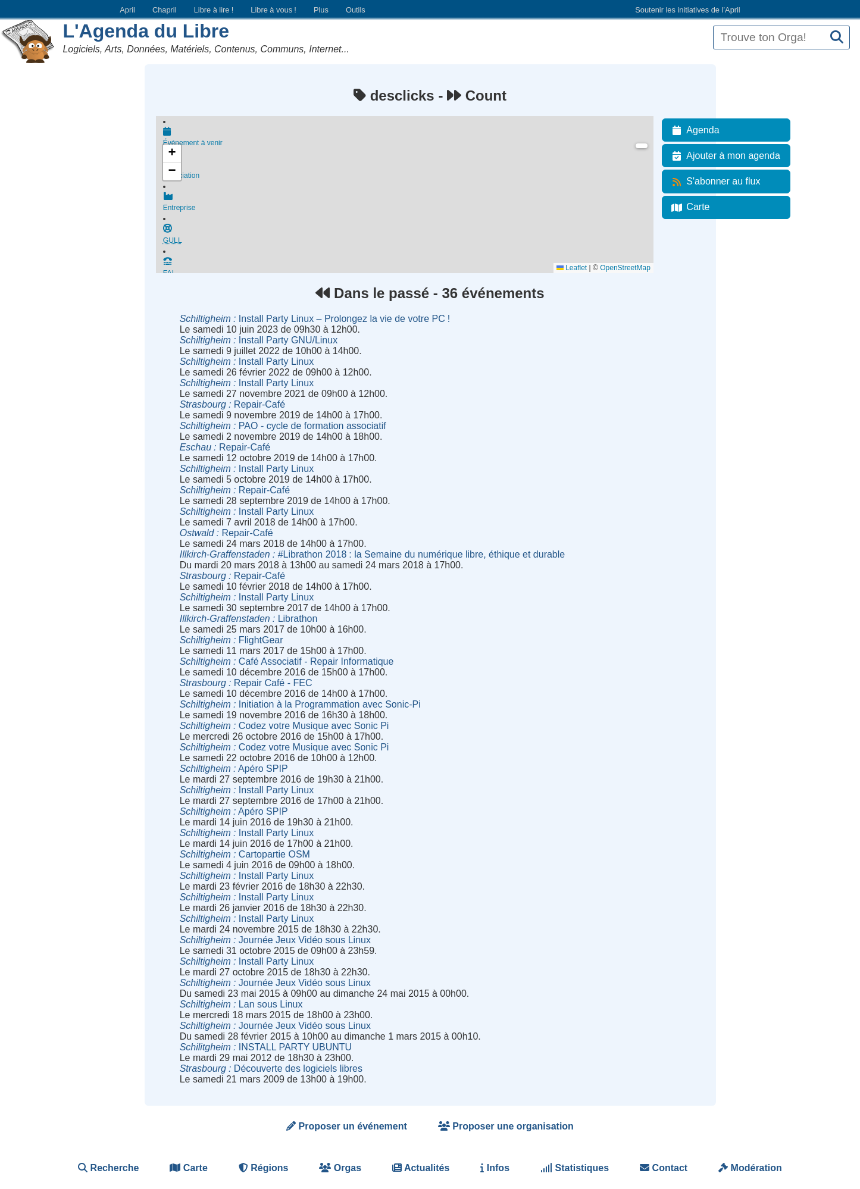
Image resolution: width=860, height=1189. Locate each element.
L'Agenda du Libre (145, 31)
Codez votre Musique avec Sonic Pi (284, 726)
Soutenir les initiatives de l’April (687, 9)
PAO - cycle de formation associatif (283, 426)
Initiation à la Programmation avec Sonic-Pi (300, 704)
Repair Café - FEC (246, 683)
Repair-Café (232, 404)
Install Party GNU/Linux (258, 340)
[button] (172, 153)
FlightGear (231, 640)
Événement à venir (408, 138)
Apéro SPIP (234, 769)
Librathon (249, 619)
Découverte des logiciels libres (271, 1068)
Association (408, 172)
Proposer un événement (346, 1126)
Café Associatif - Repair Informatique (287, 661)
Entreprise (408, 207)
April (127, 9)
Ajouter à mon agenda (723, 156)
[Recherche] (836, 38)
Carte (688, 207)
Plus (321, 9)
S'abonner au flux (713, 181)
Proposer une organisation (506, 1126)
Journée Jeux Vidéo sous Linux (275, 940)
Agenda (693, 130)
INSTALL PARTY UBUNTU (266, 1047)
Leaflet (571, 268)
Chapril (164, 9)
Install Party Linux (247, 361)
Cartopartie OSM (245, 854)
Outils (355, 9)
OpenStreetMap (625, 268)
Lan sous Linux (241, 1004)
